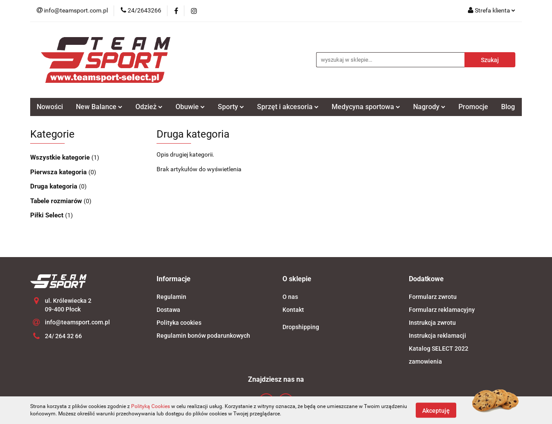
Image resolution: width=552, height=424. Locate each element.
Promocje (473, 107)
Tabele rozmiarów (57, 201)
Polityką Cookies (150, 406)
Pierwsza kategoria (59, 172)
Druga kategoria (54, 186)
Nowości (50, 107)
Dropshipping (300, 326)
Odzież (149, 107)
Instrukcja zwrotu (432, 322)
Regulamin (171, 296)
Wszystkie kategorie (60, 157)
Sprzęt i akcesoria (288, 107)
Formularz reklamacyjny (442, 309)
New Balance (99, 107)
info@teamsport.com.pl (77, 322)
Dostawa (168, 309)
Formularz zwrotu (433, 296)
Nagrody (429, 107)
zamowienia (425, 361)
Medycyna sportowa (366, 107)
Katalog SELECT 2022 (438, 348)
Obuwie (190, 107)
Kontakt (293, 309)
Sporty (231, 107)
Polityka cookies (179, 322)
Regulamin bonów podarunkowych (203, 335)
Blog (508, 107)
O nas (290, 296)
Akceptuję (436, 410)
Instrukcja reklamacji (437, 335)
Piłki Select (47, 215)
